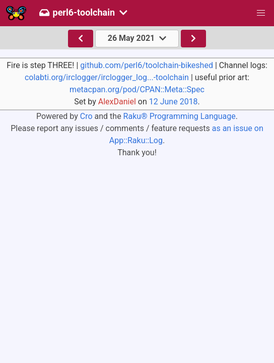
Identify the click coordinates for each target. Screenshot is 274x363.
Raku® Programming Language (179, 116)
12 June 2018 (173, 101)
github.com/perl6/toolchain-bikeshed (146, 65)
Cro (86, 116)
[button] (261, 13)
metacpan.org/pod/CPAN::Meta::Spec (137, 89)
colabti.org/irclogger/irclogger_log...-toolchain (107, 77)
